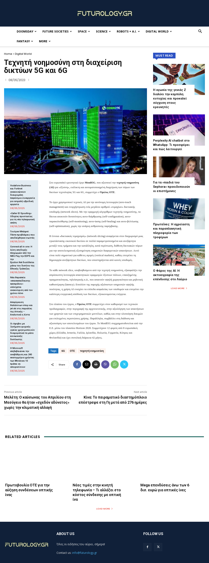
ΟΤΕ (72, 350)
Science (103, 31)
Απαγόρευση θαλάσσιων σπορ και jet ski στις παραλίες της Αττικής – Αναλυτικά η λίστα (21, 308)
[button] (200, 32)
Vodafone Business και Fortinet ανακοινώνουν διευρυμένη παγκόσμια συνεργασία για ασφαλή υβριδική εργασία (22, 195)
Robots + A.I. (128, 31)
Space (84, 31)
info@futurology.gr (84, 553)
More (45, 41)
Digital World (159, 31)
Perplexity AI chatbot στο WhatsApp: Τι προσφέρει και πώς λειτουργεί (171, 145)
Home (8, 54)
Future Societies (57, 31)
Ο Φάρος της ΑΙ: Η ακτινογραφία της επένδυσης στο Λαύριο (170, 275)
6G (63, 350)
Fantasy (25, 41)
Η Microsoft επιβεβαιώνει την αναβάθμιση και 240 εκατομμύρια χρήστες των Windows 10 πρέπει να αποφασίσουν (22, 357)
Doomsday (27, 31)
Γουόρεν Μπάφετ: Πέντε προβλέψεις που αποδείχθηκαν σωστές (22, 234)
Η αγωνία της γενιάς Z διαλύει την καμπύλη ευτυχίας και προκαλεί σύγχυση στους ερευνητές (170, 98)
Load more (179, 288)
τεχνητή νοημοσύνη (92, 350)
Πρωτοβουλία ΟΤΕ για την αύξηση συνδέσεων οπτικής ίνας (29, 490)
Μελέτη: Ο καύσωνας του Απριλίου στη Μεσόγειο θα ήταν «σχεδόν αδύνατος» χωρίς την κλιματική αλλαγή (37, 402)
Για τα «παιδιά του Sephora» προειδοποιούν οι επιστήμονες (171, 187)
